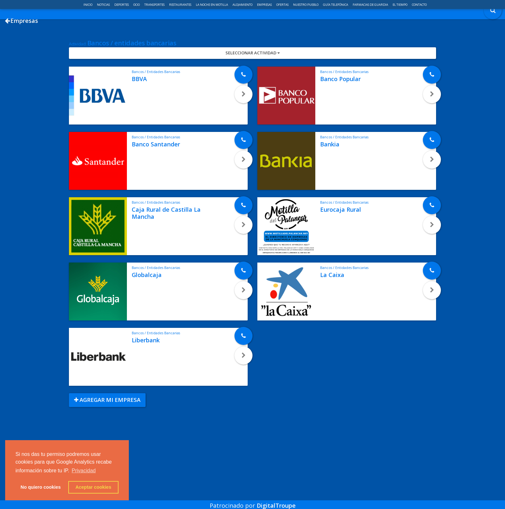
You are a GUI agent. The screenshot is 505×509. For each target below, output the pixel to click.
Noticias (103, 5)
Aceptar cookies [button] (93, 487)
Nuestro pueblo (306, 5)
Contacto (419, 5)
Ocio (136, 5)
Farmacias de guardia (371, 5)
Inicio (88, 5)
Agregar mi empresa (107, 425)
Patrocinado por (253, 500)
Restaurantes (180, 5)
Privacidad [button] (84, 470)
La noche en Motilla (212, 5)
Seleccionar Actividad (252, 78)
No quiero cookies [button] (41, 487)
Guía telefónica (336, 5)
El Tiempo (400, 5)
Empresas (264, 5)
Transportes (154, 5)
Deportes (121, 5)
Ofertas (282, 5)
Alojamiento (243, 5)
